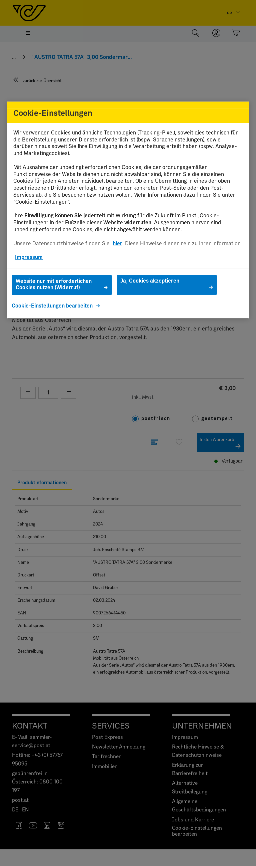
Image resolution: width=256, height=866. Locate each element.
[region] (128, 210)
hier (117, 243)
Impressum (29, 257)
